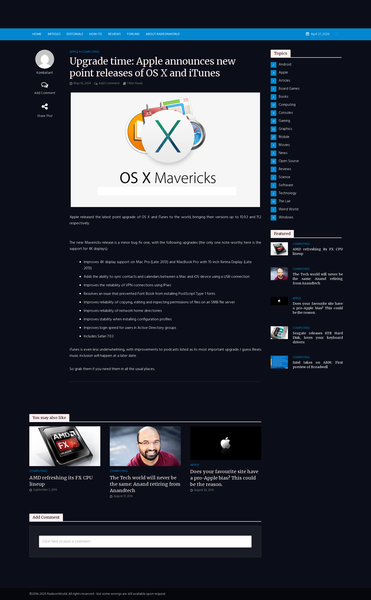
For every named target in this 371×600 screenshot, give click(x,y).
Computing (90, 52)
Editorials (75, 34)
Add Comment (44, 93)
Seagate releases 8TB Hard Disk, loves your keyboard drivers (318, 337)
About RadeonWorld (163, 34)
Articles (54, 34)
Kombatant (44, 73)
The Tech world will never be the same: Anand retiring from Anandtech (145, 484)
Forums (133, 34)
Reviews (114, 34)
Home (36, 34)
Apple (74, 52)
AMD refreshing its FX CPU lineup (61, 481)
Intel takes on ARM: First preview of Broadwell (318, 364)
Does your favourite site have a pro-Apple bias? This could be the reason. (224, 478)
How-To (95, 34)
